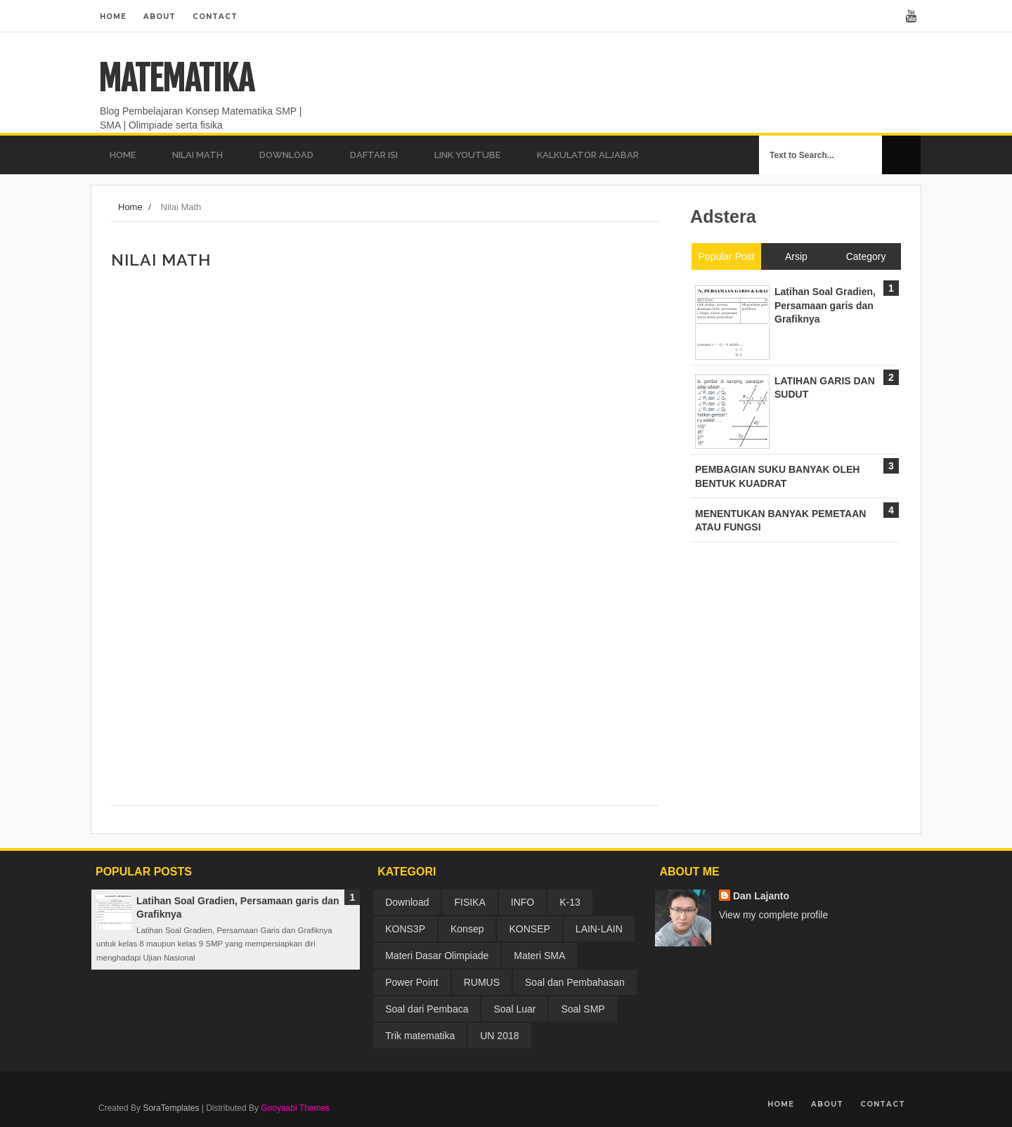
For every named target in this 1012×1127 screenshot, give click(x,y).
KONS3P (405, 928)
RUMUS (482, 982)
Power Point (411, 982)
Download (407, 902)
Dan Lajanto (761, 895)
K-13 (569, 902)
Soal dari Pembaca (426, 1009)
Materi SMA (539, 955)
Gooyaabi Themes (295, 1108)
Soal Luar (514, 1009)
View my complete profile (773, 914)
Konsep (467, 928)
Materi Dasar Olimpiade (436, 955)
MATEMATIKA (176, 79)
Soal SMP (582, 1009)
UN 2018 (499, 1035)
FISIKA (469, 902)
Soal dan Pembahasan (575, 982)
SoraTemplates (171, 1108)
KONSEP (529, 928)
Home (113, 16)
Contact (215, 16)
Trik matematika (420, 1035)
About (159, 16)
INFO (522, 902)
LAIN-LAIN (599, 928)
